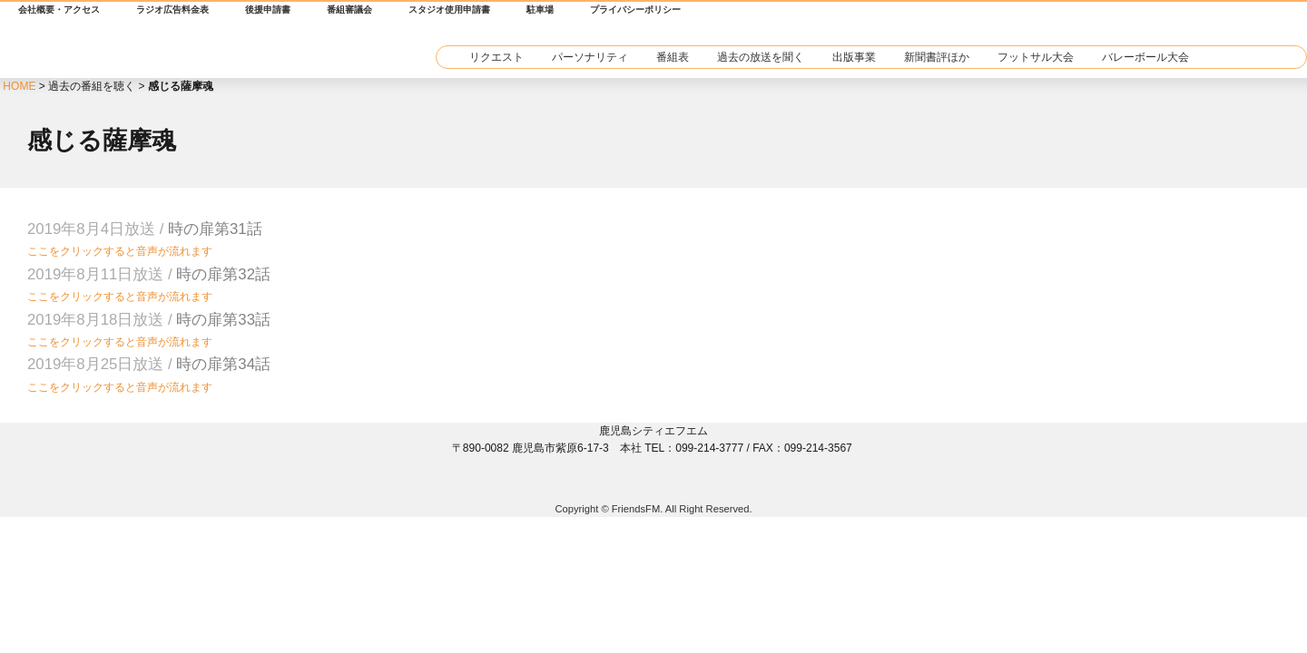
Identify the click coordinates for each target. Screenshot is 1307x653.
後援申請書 (267, 10)
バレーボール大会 (1145, 57)
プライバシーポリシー (635, 10)
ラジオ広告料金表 (172, 10)
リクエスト (496, 57)
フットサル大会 (1035, 57)
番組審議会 (349, 10)
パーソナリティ (590, 57)
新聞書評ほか (936, 57)
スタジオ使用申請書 (449, 10)
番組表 (672, 57)
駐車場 (540, 10)
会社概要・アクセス (59, 10)
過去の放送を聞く (760, 57)
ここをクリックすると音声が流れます (119, 251)
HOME (19, 86)
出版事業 (854, 57)
